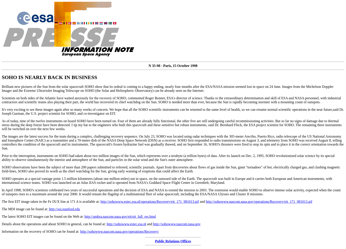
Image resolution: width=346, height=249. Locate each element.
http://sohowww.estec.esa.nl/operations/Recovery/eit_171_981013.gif (150, 201)
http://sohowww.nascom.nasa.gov (176, 224)
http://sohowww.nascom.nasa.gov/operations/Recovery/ (119, 231)
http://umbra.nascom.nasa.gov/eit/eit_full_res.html (120, 216)
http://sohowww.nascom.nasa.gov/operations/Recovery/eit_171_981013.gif (259, 201)
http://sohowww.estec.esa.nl (126, 224)
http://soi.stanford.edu (64, 209)
